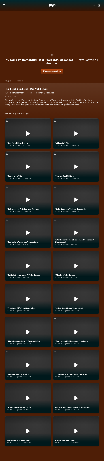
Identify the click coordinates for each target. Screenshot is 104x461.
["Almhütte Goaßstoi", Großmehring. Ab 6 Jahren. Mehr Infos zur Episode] (28, 332)
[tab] (8, 81)
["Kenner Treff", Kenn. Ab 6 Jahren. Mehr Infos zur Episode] (76, 166)
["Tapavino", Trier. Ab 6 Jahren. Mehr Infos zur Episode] (28, 166)
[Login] (99, 5)
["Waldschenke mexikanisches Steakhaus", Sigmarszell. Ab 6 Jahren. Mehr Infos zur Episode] (76, 233)
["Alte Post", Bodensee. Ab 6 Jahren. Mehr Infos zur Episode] (76, 266)
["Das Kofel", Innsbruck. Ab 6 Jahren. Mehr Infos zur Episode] (28, 133)
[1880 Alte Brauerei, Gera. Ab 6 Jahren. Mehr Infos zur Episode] (28, 431)
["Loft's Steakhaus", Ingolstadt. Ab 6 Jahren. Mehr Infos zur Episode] (76, 299)
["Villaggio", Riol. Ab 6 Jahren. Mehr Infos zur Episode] (76, 133)
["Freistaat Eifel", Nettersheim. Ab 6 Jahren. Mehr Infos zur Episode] (28, 299)
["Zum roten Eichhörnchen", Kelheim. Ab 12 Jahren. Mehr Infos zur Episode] (76, 332)
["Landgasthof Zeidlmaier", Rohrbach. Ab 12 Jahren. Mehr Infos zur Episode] (76, 365)
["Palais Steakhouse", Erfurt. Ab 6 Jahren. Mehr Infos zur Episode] (28, 398)
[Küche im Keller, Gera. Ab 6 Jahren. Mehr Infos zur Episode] (76, 431)
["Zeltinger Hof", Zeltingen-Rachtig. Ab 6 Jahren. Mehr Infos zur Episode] (28, 200)
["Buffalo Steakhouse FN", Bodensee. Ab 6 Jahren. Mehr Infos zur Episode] (28, 266)
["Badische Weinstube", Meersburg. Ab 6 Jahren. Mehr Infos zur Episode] (28, 233)
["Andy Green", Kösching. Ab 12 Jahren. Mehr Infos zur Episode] (28, 365)
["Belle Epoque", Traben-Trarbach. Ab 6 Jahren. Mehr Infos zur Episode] (76, 200)
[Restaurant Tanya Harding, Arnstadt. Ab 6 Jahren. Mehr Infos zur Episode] (76, 398)
